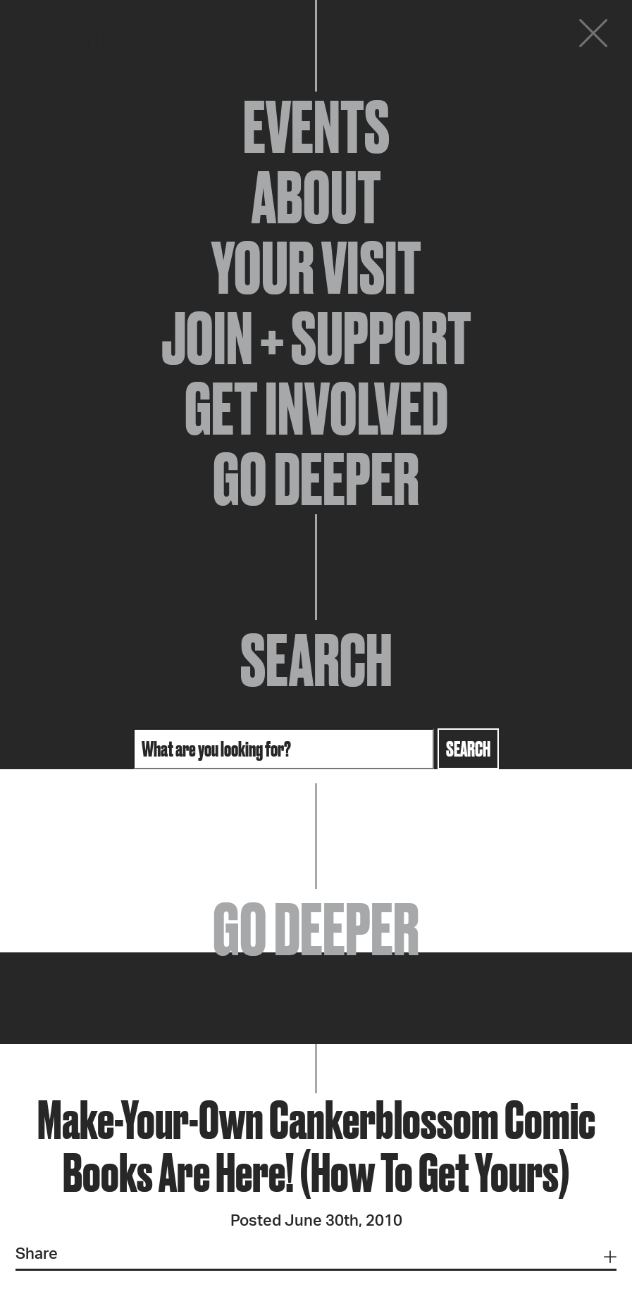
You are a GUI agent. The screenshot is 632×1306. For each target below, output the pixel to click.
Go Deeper (316, 479)
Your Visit (316, 268)
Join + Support (316, 338)
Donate (508, 36)
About (316, 197)
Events (316, 127)
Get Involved (316, 408)
